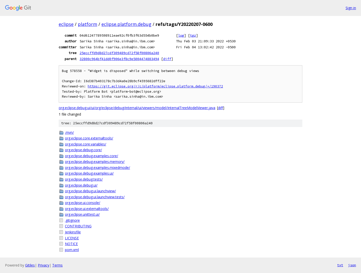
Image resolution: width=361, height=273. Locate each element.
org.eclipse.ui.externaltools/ (87, 208)
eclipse (66, 24)
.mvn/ (69, 132)
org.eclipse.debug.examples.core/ (91, 155)
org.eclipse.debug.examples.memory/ (95, 161)
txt (340, 265)
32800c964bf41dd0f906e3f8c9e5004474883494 (119, 59)
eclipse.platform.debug (126, 24)
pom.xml (72, 249)
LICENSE (72, 238)
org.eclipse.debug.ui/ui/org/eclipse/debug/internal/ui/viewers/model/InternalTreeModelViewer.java (137, 107)
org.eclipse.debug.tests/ (84, 179)
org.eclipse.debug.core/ (83, 149)
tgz (193, 35)
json (352, 265)
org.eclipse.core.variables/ (85, 144)
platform (87, 24)
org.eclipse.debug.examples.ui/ (89, 173)
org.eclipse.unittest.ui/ (82, 214)
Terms (57, 265)
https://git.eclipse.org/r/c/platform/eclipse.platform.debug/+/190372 (155, 86)
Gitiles (30, 265)
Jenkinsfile (73, 232)
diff (167, 59)
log (181, 35)
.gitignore (72, 220)
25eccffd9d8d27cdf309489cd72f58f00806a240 (119, 53)
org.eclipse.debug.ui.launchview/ (90, 191)
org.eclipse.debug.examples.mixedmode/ (97, 167)
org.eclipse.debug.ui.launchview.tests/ (95, 197)
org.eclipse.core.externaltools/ (89, 138)
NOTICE (71, 243)
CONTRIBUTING (78, 226)
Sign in (351, 7)
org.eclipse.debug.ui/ (81, 185)
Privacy (43, 265)
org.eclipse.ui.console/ (82, 202)
